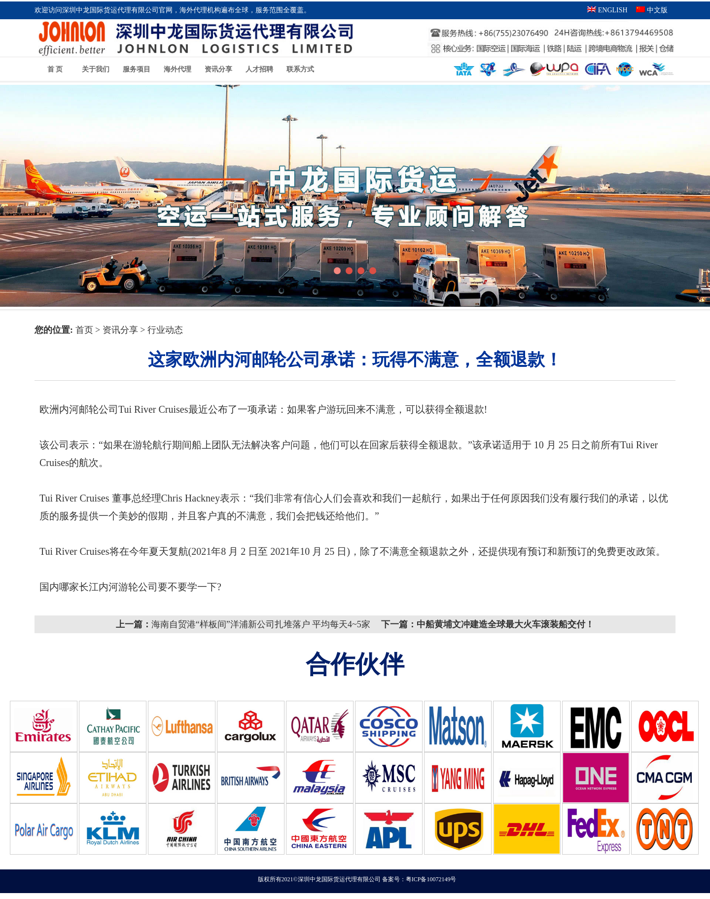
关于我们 (95, 69)
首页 (85, 330)
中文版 (652, 10)
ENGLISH (607, 10)
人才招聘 (259, 69)
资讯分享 (218, 69)
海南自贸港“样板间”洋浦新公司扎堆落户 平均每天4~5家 (260, 624)
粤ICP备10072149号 (431, 885)
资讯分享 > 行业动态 (143, 330)
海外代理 (177, 69)
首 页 (55, 69)
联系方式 (300, 69)
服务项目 (136, 69)
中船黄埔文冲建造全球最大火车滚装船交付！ (505, 624)
